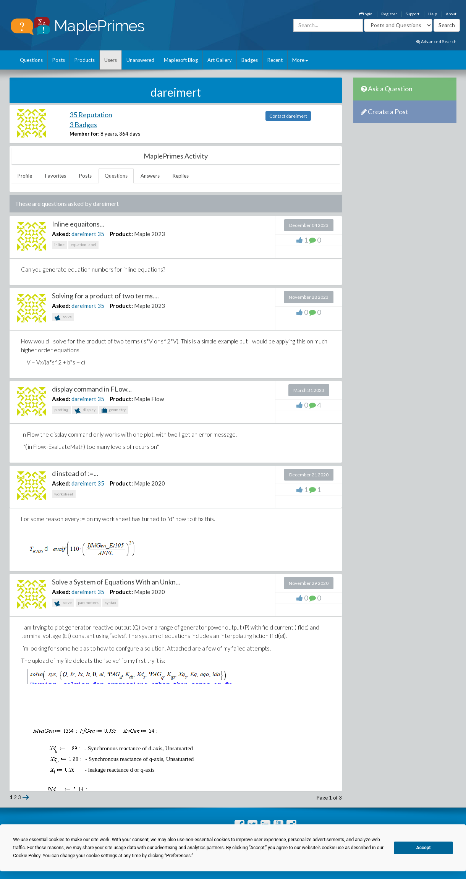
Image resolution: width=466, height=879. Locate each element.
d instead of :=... (75, 473)
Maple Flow (149, 398)
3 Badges (83, 124)
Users (110, 60)
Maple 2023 (149, 233)
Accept (423, 847)
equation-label (83, 244)
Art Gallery (219, 60)
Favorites (55, 176)
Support (412, 13)
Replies (181, 176)
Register (389, 13)
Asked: (61, 233)
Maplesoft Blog (181, 60)
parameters (88, 602)
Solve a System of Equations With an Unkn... (116, 582)
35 (100, 233)
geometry (114, 410)
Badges (249, 60)
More (300, 60)
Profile (25, 176)
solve (63, 317)
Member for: (84, 134)
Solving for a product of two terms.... (105, 295)
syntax (110, 602)
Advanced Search (436, 41)
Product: (121, 233)
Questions (31, 60)
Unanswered (140, 60)
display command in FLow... (92, 389)
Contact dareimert (288, 116)
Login (365, 13)
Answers (150, 176)
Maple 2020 (149, 483)
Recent (275, 60)
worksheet (63, 494)
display (84, 410)
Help (432, 13)
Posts (58, 60)
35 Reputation (91, 114)
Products (84, 60)
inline (59, 244)
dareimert (83, 233)
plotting (61, 409)
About (451, 13)
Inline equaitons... (78, 224)
